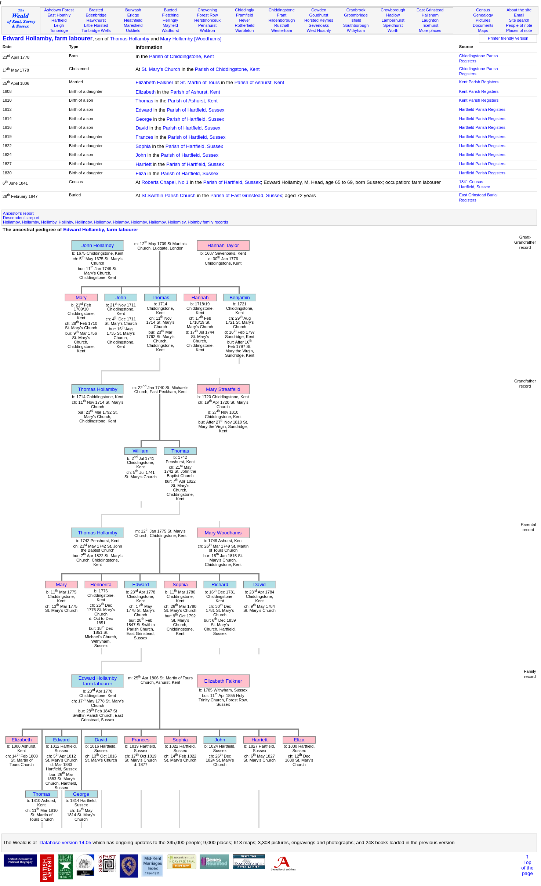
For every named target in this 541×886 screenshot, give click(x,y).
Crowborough (393, 10)
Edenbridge (96, 15)
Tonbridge (59, 30)
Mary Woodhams (223, 532)
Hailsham (430, 15)
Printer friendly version (508, 38)
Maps (483, 30)
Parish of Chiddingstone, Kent (181, 56)
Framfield (244, 15)
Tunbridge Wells (96, 30)
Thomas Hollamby (129, 38)
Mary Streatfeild (223, 389)
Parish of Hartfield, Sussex (195, 110)
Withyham (356, 30)
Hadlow (393, 15)
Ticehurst (430, 25)
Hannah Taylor (223, 245)
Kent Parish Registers (478, 82)
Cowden (318, 10)
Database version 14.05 (65, 842)
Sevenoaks (319, 25)
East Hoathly (58, 15)
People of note (519, 25)
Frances (144, 137)
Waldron (207, 30)
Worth (393, 30)
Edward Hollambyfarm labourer (98, 680)
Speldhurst (393, 25)
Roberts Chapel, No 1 (165, 182)
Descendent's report (21, 217)
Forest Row (207, 15)
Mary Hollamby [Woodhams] (190, 38)
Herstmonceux (207, 20)
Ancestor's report (18, 213)
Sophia (143, 146)
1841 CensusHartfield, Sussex (474, 184)
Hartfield (58, 20)
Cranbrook (356, 10)
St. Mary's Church (161, 69)
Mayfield (170, 25)
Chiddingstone (282, 10)
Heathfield (133, 20)
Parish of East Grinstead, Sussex (246, 195)
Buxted (170, 10)
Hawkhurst (96, 20)
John (140, 155)
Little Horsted (96, 25)
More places (430, 30)
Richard (219, 584)
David (141, 128)
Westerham (281, 30)
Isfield (356, 20)
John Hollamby (97, 245)
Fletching (170, 15)
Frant (281, 15)
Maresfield (133, 25)
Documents (483, 25)
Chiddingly (244, 10)
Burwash (133, 10)
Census (483, 10)
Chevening (207, 10)
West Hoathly (319, 30)
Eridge (133, 15)
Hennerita (101, 584)
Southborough (356, 25)
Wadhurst (170, 30)
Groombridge (356, 15)
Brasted (96, 10)
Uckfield (133, 30)
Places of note (519, 30)
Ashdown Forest (59, 10)
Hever (244, 20)
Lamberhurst (392, 20)
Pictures (483, 20)
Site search (519, 20)
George (143, 119)
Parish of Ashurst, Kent (259, 82)
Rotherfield (244, 25)
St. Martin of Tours (200, 82)
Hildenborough (281, 20)
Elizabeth (145, 92)
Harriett (143, 164)
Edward (143, 110)
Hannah (200, 297)
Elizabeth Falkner (154, 82)
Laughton (430, 20)
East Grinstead (430, 10)
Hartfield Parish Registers (482, 109)
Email (519, 15)
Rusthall (281, 25)
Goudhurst (318, 15)
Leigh (59, 25)
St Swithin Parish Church (169, 195)
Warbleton (244, 30)
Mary (81, 297)
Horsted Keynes (318, 20)
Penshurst (207, 25)
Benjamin (239, 297)
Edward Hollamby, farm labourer (47, 38)
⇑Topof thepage (527, 865)
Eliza (140, 173)
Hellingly (170, 20)
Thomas (144, 101)
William (141, 451)
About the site (518, 10)
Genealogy (483, 15)
